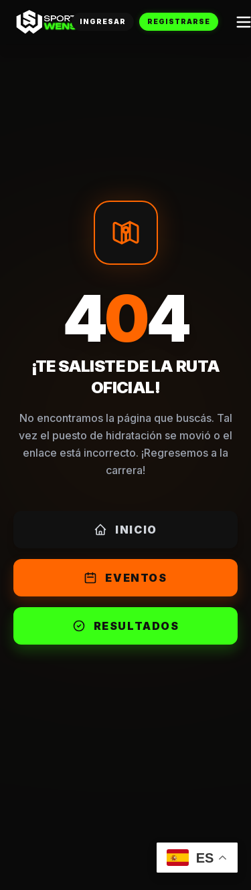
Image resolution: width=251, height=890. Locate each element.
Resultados (125, 626)
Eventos (125, 577)
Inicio (125, 529)
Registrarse (178, 21)
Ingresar (103, 21)
